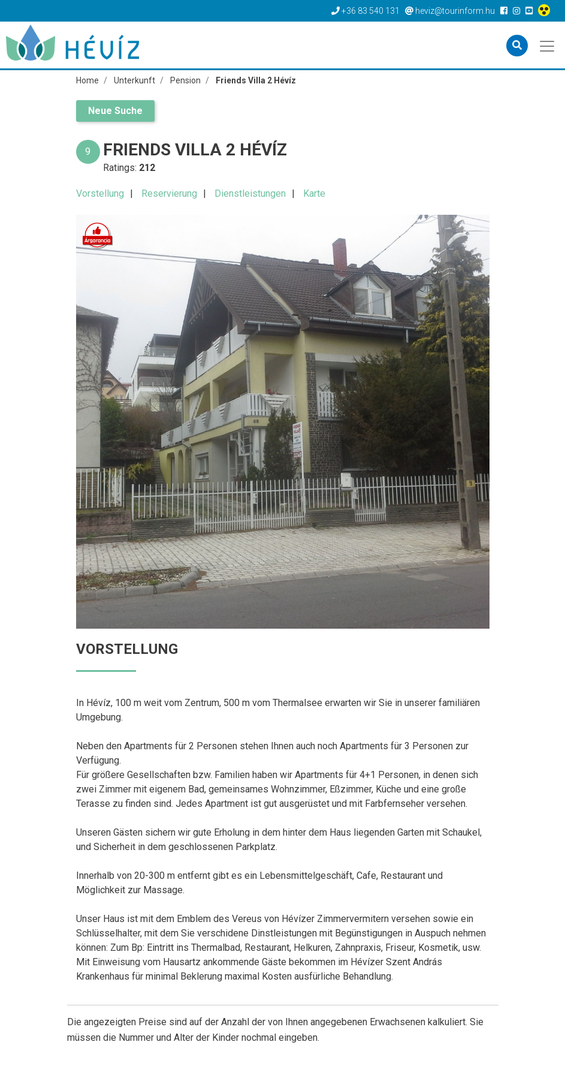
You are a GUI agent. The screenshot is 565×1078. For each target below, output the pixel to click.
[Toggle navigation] (548, 45)
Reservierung (169, 193)
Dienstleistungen (250, 193)
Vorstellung (100, 193)
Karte (314, 193)
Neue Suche (115, 110)
